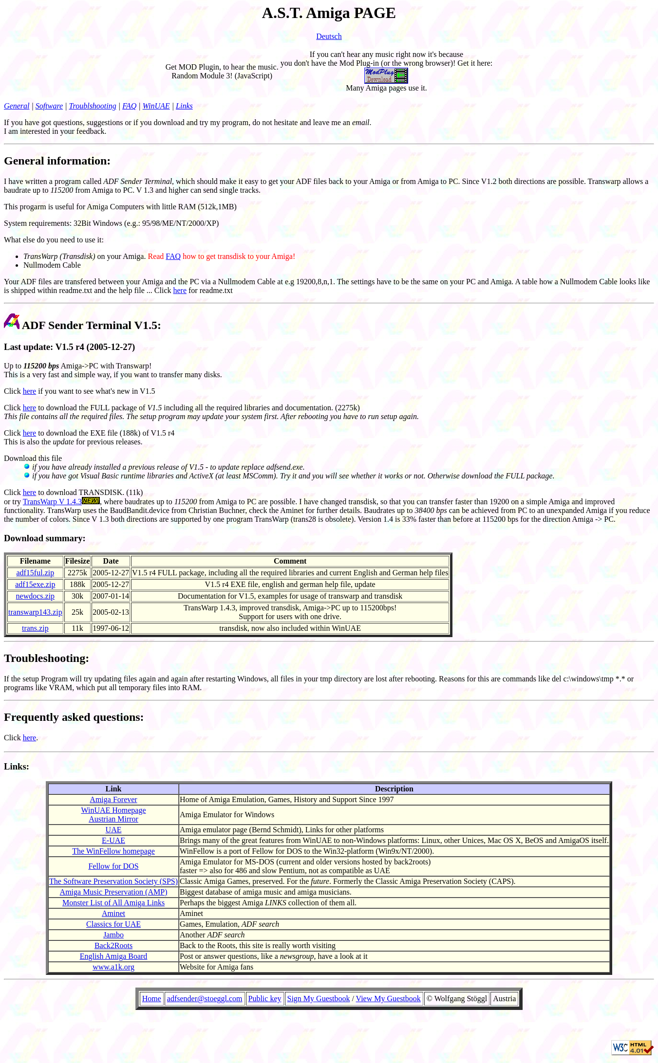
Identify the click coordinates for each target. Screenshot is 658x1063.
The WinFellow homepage (113, 851)
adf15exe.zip (35, 584)
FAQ (129, 106)
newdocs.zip (35, 596)
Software (49, 106)
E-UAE (113, 840)
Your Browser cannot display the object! (329, 1008)
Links (184, 106)
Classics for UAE (113, 924)
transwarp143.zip (35, 612)
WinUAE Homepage (113, 810)
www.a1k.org (113, 967)
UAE (114, 829)
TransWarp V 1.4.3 (52, 501)
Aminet (113, 913)
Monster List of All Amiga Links (113, 902)
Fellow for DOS (113, 866)
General (16, 106)
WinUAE (156, 106)
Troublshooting (92, 106)
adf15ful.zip (35, 572)
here (180, 290)
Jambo (113, 935)
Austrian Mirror (113, 819)
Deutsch (328, 36)
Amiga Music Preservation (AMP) (114, 892)
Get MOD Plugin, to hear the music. (222, 67)
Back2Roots (113, 945)
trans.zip (35, 628)
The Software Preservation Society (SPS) (113, 881)
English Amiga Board (114, 956)
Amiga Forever (113, 799)
